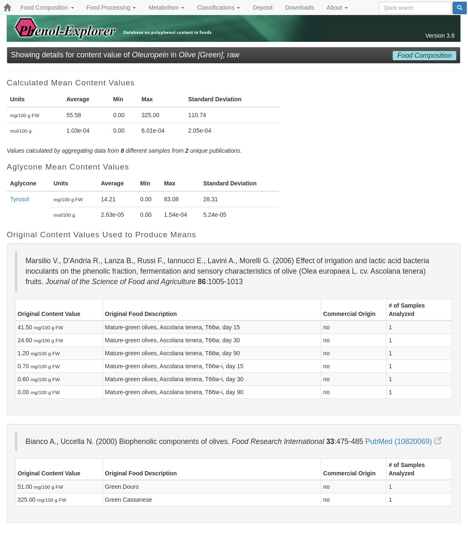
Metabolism (166, 7)
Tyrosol (19, 199)
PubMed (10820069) (403, 441)
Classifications (218, 7)
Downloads (299, 7)
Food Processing (111, 7)
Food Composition (47, 7)
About (337, 7)
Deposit (262, 7)
